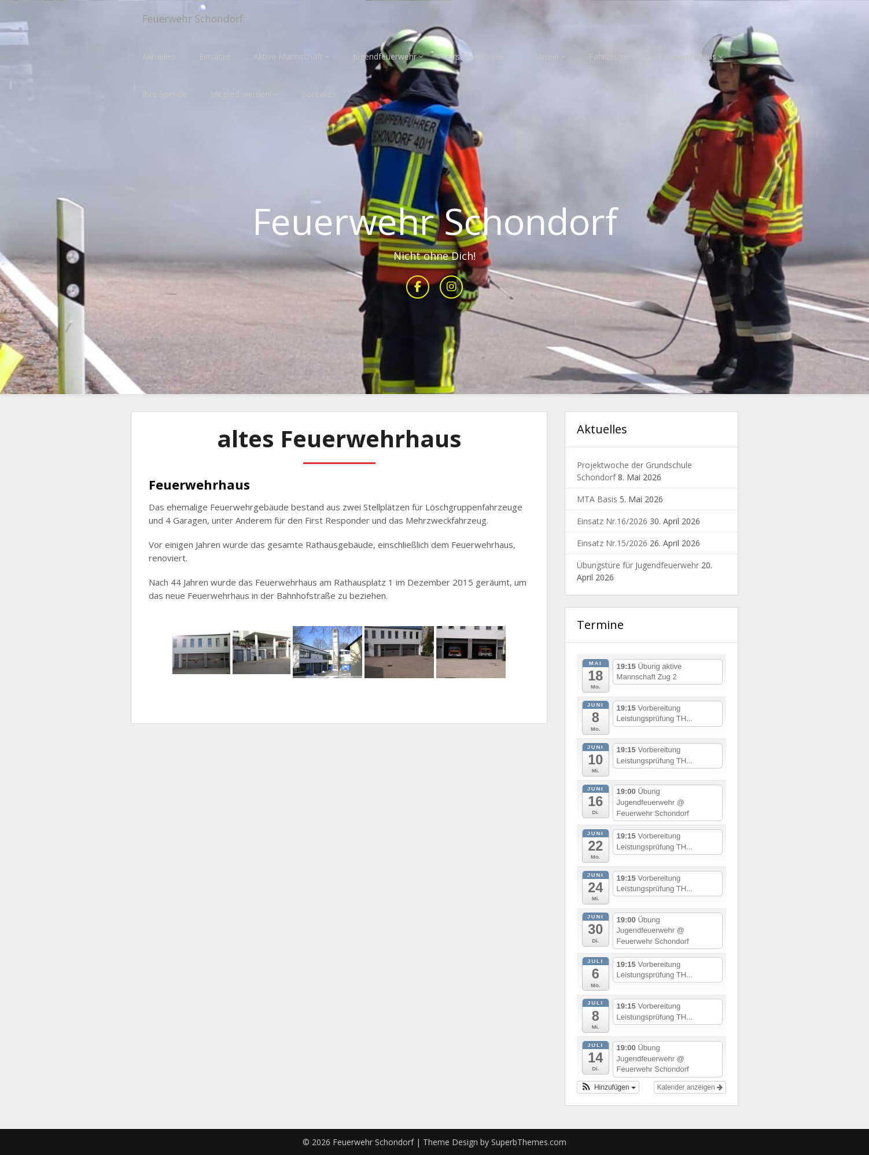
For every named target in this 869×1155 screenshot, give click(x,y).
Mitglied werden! (240, 94)
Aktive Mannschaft (288, 56)
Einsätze (214, 56)
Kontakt (316, 94)
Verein (547, 56)
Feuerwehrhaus (687, 56)
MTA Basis (597, 499)
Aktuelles (159, 56)
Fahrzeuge (608, 56)
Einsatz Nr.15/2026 (612, 543)
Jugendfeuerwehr (385, 56)
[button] (608, 1087)
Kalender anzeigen (690, 1087)
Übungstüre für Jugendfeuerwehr (638, 565)
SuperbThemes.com (528, 1141)
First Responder (476, 56)
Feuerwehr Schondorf (202, 19)
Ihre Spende (164, 94)
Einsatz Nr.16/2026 (612, 521)
